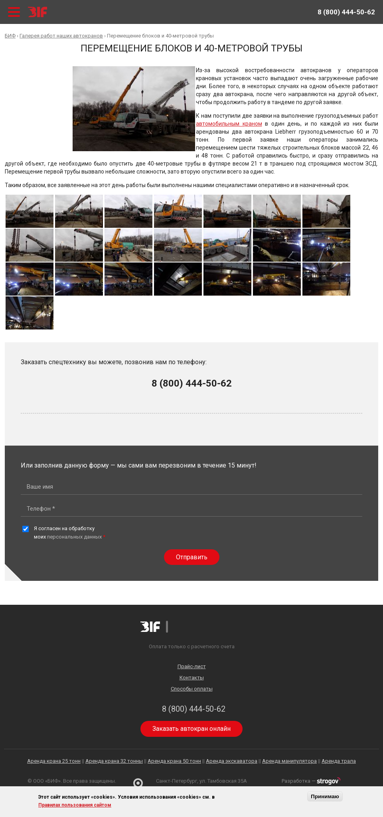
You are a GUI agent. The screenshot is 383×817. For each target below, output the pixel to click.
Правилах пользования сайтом (74, 805)
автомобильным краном (229, 123)
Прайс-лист (192, 666)
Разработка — (311, 781)
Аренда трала (339, 761)
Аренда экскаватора (231, 761)
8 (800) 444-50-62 (346, 12)
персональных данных (74, 537)
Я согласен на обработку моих (69, 532)
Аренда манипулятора (289, 761)
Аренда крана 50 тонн (174, 761)
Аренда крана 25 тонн (54, 761)
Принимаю (325, 796)
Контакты (192, 678)
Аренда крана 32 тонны (114, 761)
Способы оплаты (192, 689)
